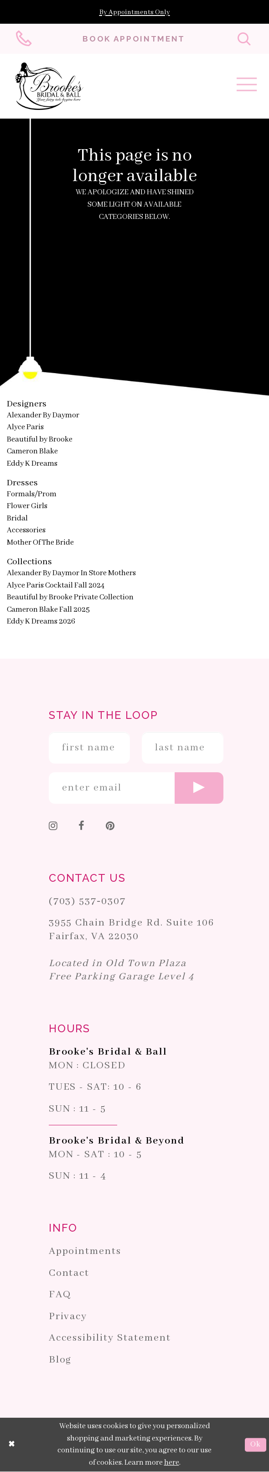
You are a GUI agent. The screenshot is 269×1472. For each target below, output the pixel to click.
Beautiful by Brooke (39, 439)
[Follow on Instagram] (53, 827)
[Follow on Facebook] (82, 827)
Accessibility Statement (110, 1338)
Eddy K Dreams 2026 (41, 622)
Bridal (17, 518)
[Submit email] (199, 788)
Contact (69, 1273)
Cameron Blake (32, 452)
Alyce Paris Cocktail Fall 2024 (55, 585)
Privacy (68, 1316)
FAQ (60, 1295)
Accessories (26, 531)
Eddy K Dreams (32, 463)
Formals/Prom (32, 494)
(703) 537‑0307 (87, 901)
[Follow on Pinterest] (110, 827)
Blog (60, 1359)
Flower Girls (27, 506)
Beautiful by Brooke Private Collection (70, 597)
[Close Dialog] (12, 1444)
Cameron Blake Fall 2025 (48, 609)
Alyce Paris (25, 427)
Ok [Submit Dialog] (255, 1445)
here (171, 1462)
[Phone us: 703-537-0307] (24, 39)
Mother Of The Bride (40, 542)
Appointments (85, 1251)
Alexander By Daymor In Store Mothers (71, 573)
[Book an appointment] (134, 39)
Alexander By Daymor (43, 415)
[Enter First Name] (89, 748)
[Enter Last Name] (182, 748)
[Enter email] (136, 788)
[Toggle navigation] (247, 87)
